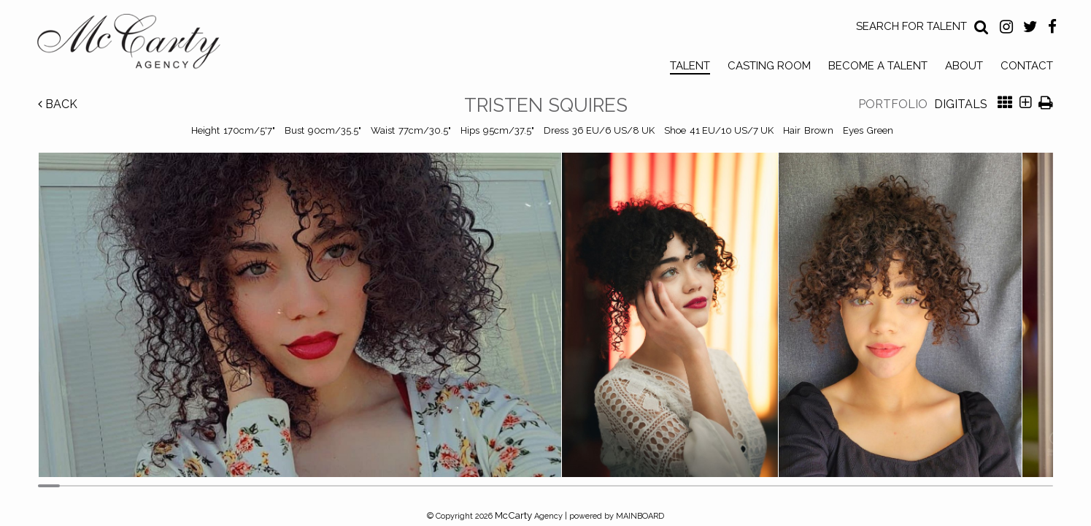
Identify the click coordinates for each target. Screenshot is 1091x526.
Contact (1027, 65)
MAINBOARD (640, 516)
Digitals (960, 104)
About (964, 65)
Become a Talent (878, 65)
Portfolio (893, 104)
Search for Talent (911, 26)
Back (57, 104)
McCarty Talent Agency (139, 44)
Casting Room (769, 65)
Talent (690, 65)
